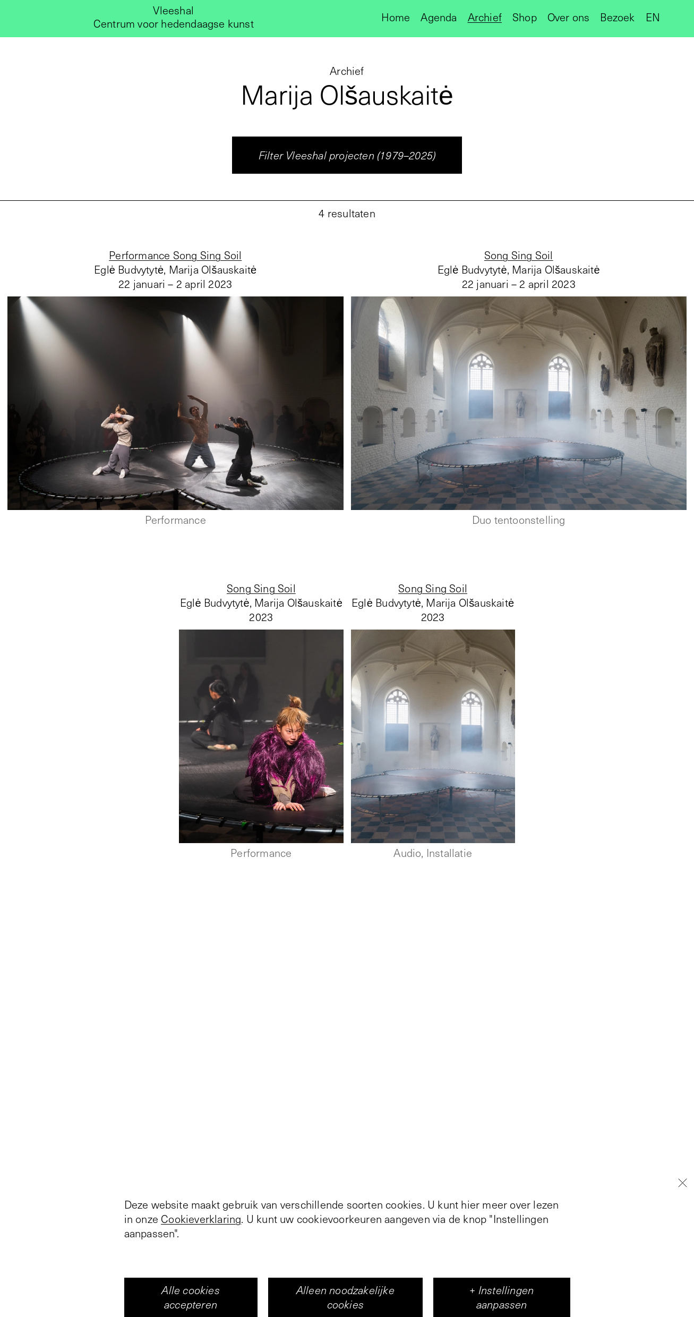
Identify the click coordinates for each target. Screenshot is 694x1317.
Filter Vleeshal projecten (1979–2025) (347, 155)
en (653, 17)
